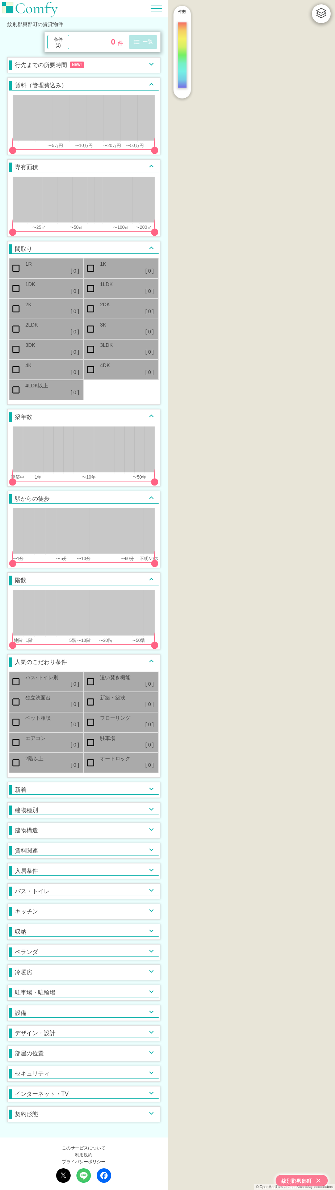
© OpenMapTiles (269, 1187)
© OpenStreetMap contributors (308, 1187)
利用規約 (83, 1154)
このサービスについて (83, 1148)
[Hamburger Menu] (156, 8)
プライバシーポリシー (83, 1161)
